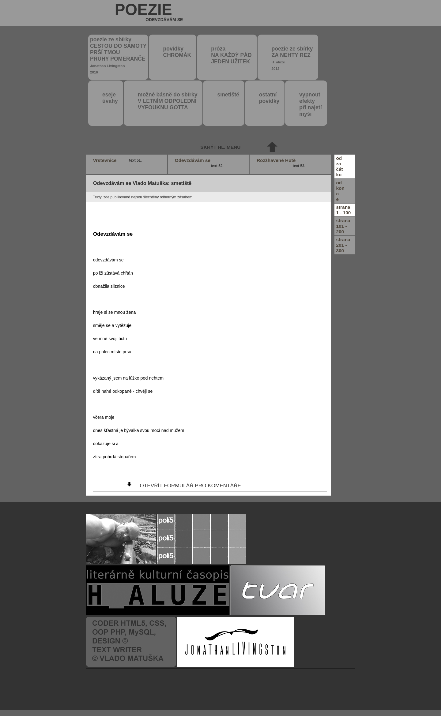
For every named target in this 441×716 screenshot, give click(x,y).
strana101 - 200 (343, 226)
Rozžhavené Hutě (282, 163)
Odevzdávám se (200, 163)
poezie (149, 13)
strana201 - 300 (343, 245)
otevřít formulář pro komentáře (190, 485)
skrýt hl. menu (221, 147)
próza (231, 55)
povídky (177, 52)
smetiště (228, 95)
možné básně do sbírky (168, 101)
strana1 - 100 (343, 209)
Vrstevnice (118, 160)
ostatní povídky (269, 98)
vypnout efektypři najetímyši (310, 104)
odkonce (340, 191)
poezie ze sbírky (118, 55)
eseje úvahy (110, 98)
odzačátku (339, 166)
